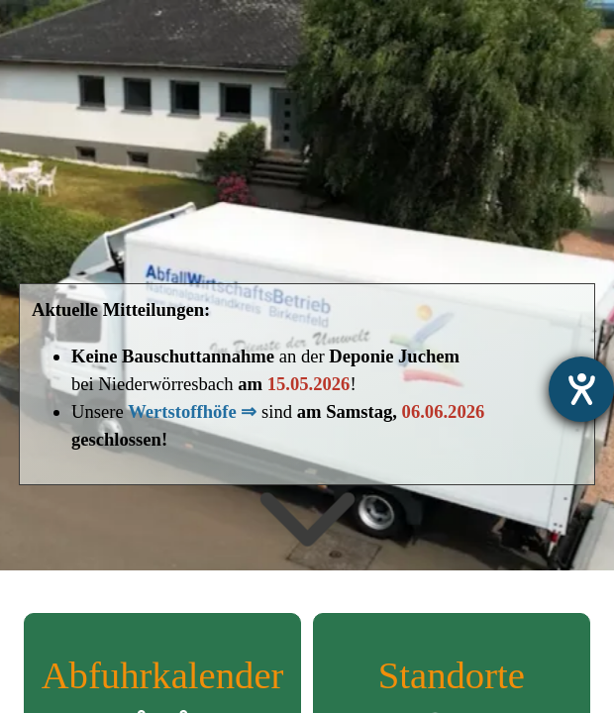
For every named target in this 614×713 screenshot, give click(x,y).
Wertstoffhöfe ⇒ (192, 411)
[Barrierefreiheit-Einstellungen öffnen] (581, 389)
